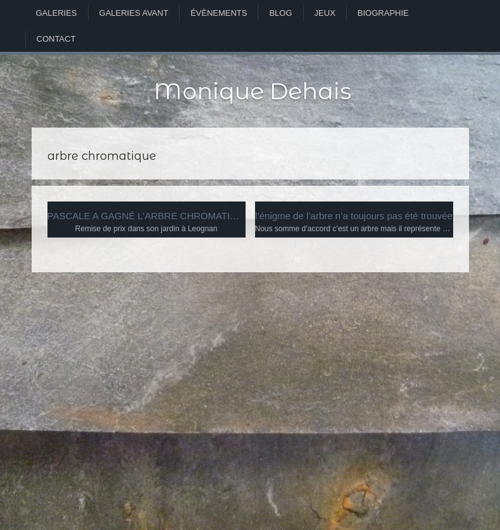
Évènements (219, 13)
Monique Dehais (252, 91)
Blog (280, 13)
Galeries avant (133, 13)
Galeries (56, 13)
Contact (56, 39)
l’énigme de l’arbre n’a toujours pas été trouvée (354, 215)
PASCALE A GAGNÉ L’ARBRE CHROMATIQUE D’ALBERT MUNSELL (146, 215)
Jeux (325, 13)
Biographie (383, 13)
